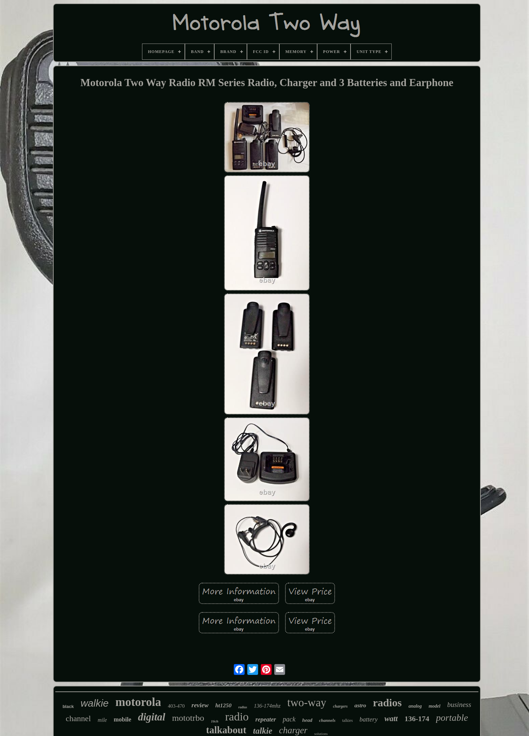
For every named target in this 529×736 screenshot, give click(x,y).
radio (237, 716)
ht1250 (223, 705)
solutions (321, 734)
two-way (306, 702)
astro (360, 705)
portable (452, 717)
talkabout (226, 730)
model (434, 706)
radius (242, 707)
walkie (95, 703)
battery (369, 719)
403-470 (176, 706)
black (68, 706)
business (459, 705)
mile (102, 720)
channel (78, 718)
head (307, 720)
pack (289, 719)
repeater (265, 719)
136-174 (417, 718)
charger (293, 730)
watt (391, 718)
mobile (122, 719)
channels (327, 720)
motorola (138, 702)
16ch (214, 721)
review (199, 705)
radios (387, 702)
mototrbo (188, 718)
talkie (262, 730)
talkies (347, 720)
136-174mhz (267, 706)
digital (151, 717)
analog (415, 706)
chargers (340, 706)
